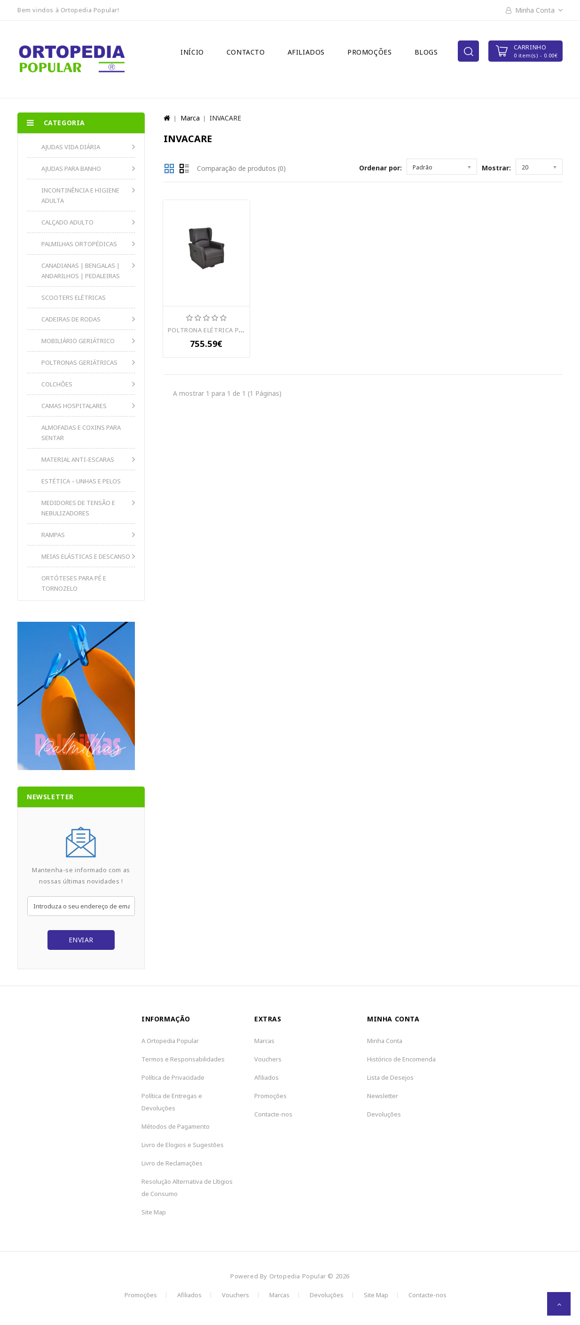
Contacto (246, 52)
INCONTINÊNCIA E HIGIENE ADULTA (80, 195)
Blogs (426, 52)
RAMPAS (53, 534)
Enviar (81, 939)
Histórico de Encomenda (401, 1059)
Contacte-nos (273, 1114)
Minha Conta (384, 1040)
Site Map (153, 1212)
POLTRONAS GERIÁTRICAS (79, 362)
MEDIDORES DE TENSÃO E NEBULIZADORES (78, 507)
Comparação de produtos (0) (241, 168)
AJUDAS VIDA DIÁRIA (70, 147)
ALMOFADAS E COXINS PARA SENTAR (81, 432)
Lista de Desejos (390, 1077)
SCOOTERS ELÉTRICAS (73, 297)
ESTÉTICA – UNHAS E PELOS (81, 481)
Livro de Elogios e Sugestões (182, 1144)
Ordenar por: (380, 167)
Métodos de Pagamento (175, 1126)
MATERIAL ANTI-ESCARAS (77, 459)
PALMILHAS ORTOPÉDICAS (79, 244)
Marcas (264, 1040)
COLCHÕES (56, 384)
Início (192, 52)
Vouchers (268, 1059)
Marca (190, 117)
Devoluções (384, 1114)
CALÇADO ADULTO (67, 222)
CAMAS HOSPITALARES (74, 406)
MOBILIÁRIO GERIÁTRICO (78, 341)
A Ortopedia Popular (170, 1040)
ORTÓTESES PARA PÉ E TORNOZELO (73, 583)
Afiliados (306, 52)
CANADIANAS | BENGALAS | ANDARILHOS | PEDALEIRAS (80, 270)
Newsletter (382, 1096)
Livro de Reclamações (172, 1163)
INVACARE (225, 117)
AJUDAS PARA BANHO (71, 168)
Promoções (369, 52)
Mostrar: (496, 167)
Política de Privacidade (172, 1077)
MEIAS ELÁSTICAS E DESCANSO (85, 556)
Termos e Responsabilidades (183, 1059)
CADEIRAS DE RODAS (71, 319)
